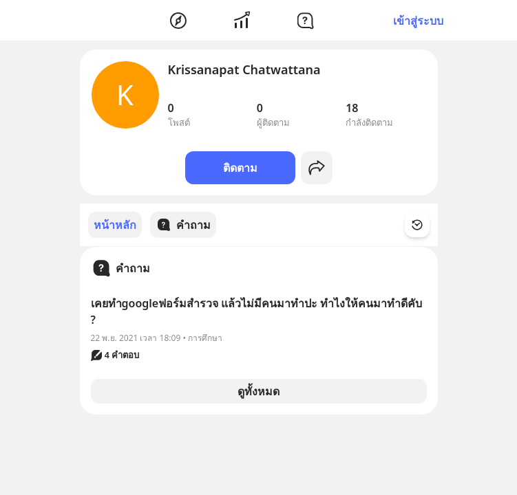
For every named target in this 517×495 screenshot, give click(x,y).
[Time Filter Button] (425, 224)
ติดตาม (240, 167)
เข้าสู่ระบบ (418, 20)
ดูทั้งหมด (258, 390)
